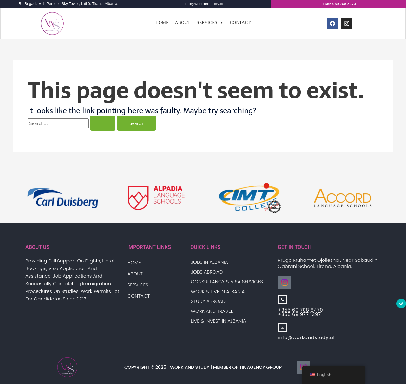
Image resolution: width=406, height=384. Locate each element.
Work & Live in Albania (218, 291)
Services (210, 23)
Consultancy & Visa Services (227, 281)
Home (161, 23)
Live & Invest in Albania (218, 321)
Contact (240, 23)
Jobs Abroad (207, 271)
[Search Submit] (102, 123)
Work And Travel (212, 311)
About (182, 23)
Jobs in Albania (209, 262)
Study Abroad (208, 301)
